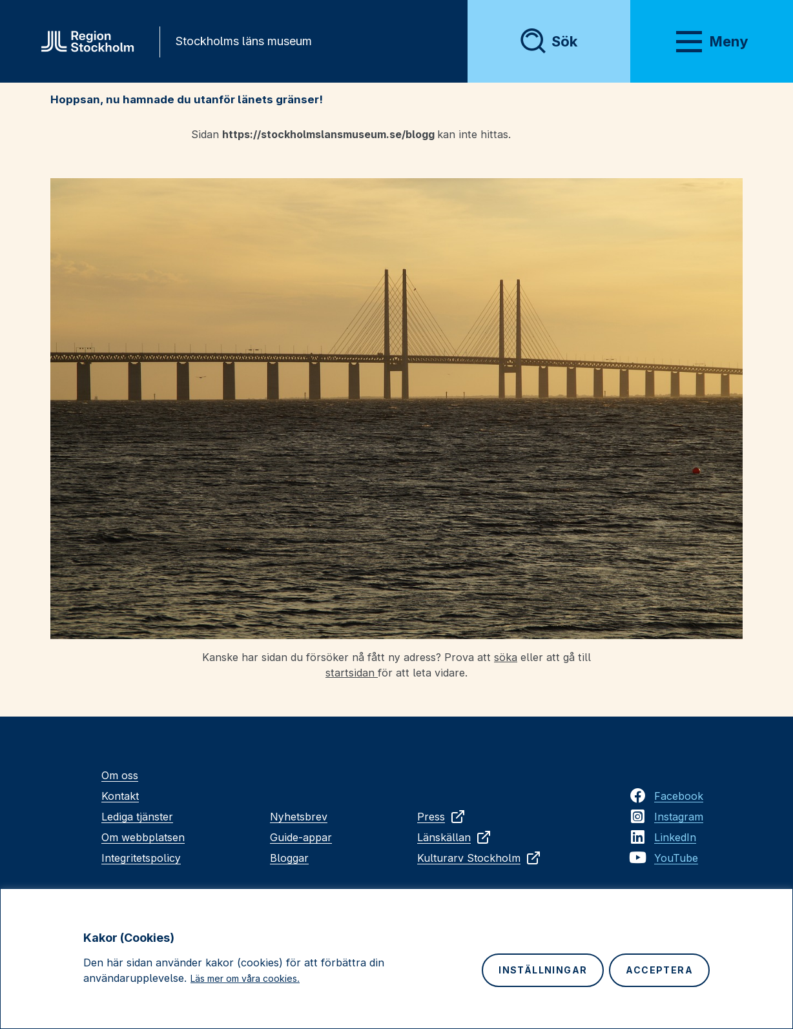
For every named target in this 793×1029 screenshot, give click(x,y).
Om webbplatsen (143, 837)
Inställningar (543, 969)
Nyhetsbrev (298, 816)
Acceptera (659, 969)
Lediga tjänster (137, 816)
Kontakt (120, 796)
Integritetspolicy (141, 857)
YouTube (676, 857)
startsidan (351, 672)
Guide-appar (301, 837)
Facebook (678, 796)
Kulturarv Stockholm (479, 858)
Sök (564, 41)
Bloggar (289, 857)
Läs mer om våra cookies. (245, 978)
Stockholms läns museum (243, 41)
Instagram (678, 816)
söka (505, 657)
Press (441, 816)
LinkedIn (675, 837)
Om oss (119, 775)
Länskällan (454, 837)
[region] (396, 958)
